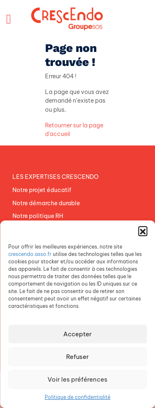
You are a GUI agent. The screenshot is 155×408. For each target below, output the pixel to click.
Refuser (77, 357)
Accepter (77, 334)
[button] (142, 231)
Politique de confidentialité (77, 397)
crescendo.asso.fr (30, 254)
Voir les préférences (77, 379)
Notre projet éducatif (41, 190)
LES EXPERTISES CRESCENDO (55, 177)
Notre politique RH (37, 216)
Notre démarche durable (46, 203)
